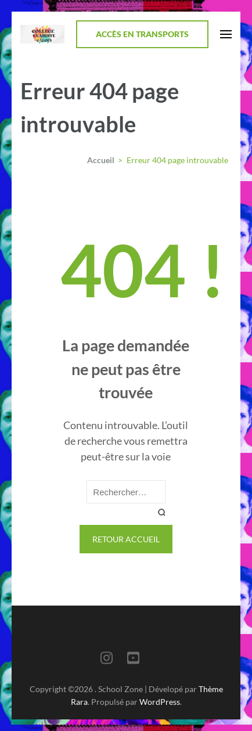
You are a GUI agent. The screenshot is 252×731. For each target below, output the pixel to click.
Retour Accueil (126, 539)
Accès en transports (142, 34)
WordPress (159, 702)
